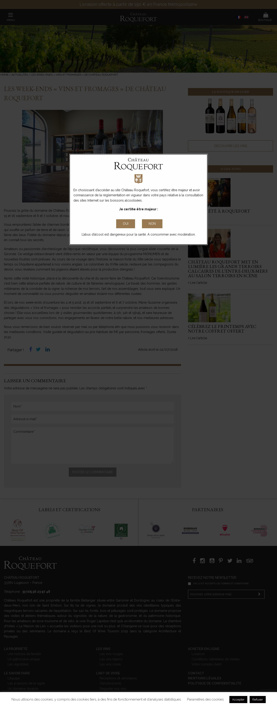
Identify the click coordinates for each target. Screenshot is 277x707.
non (152, 223)
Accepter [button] (238, 699)
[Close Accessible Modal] (125, 223)
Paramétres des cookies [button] (205, 699)
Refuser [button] (257, 699)
